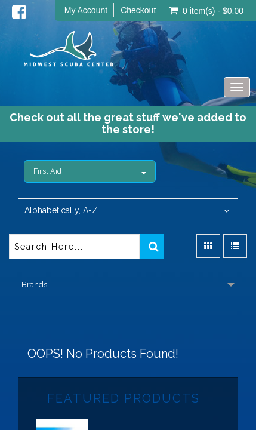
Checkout (138, 10)
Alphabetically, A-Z (61, 210)
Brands (34, 284)
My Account (85, 10)
